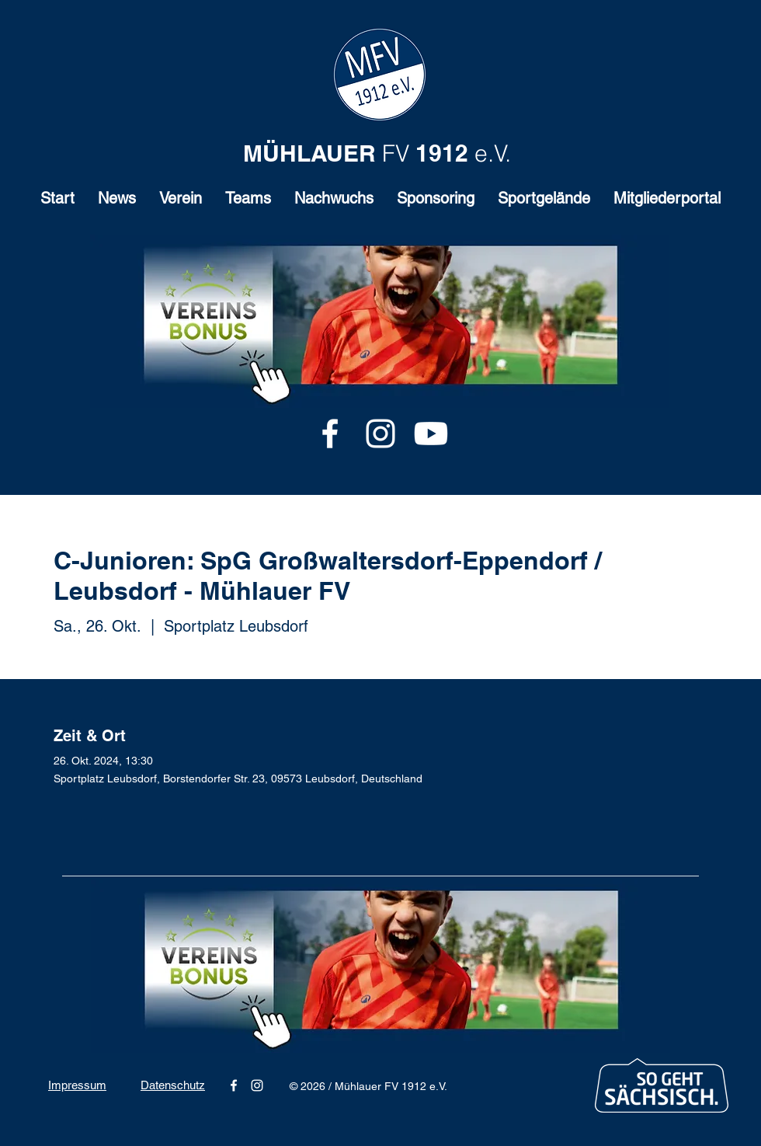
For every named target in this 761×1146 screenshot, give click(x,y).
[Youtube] (431, 433)
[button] (181, 203)
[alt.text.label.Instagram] (380, 433)
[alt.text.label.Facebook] (330, 433)
